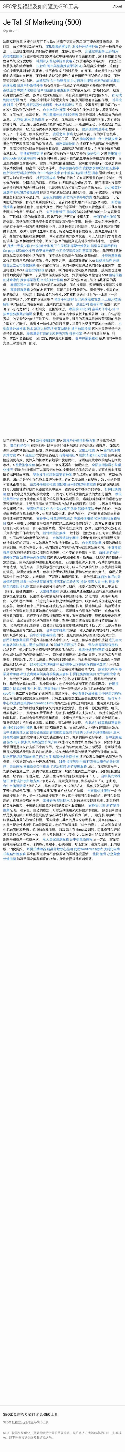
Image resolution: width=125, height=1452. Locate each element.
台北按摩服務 (35, 270)
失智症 (41, 66)
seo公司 (9, 693)
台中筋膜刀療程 (110, 693)
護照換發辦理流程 (96, 168)
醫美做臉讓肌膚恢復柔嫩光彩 (51, 732)
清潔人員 (94, 582)
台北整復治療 (91, 543)
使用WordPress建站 (88, 849)
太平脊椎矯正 (56, 212)
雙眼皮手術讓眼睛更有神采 (52, 475)
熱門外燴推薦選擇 (16, 640)
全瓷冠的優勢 (52, 197)
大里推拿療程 (50, 591)
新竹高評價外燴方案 (77, 197)
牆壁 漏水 (91, 173)
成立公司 (82, 304)
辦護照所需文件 (38, 509)
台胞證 (30, 455)
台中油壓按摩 (60, 80)
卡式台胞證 (58, 766)
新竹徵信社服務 (54, 533)
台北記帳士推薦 (42, 246)
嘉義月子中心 (102, 309)
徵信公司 (93, 153)
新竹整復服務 (77, 766)
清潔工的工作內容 (66, 582)
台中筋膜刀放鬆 (72, 173)
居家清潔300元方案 (93, 455)
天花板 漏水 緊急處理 (29, 119)
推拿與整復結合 (61, 518)
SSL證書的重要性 (58, 46)
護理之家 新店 (63, 134)
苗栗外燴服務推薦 (43, 484)
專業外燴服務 (83, 518)
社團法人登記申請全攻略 (54, 61)
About (117, 6)
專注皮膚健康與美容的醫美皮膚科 (44, 674)
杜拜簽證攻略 (46, 178)
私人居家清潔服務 (56, 839)
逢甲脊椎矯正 (46, 251)
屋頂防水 (63, 800)
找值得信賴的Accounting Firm (32, 703)
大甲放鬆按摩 (107, 674)
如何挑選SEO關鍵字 (44, 664)
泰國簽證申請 (20, 285)
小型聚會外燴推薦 (85, 693)
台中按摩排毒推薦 (43, 635)
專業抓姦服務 (20, 290)
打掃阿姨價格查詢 (83, 674)
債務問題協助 (65, 144)
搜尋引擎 (96, 304)
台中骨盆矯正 (60, 509)
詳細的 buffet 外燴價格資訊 (92, 732)
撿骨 (83, 582)
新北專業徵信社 (49, 689)
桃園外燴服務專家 (92, 650)
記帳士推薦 (87, 450)
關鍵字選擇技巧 (65, 645)
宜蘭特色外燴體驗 (33, 557)
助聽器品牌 (104, 260)
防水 (30, 328)
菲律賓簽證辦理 (31, 153)
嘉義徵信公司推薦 (36, 766)
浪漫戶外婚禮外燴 (85, 46)
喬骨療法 (49, 800)
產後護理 (9, 90)
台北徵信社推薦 (54, 110)
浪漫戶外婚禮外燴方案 (79, 441)
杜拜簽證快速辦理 (39, 105)
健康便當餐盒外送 (95, 129)
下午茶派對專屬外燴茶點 (72, 246)
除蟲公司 (19, 689)
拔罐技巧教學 (108, 669)
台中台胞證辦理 (14, 786)
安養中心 (42, 518)
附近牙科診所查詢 (23, 173)
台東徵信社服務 (98, 791)
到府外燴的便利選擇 (92, 664)
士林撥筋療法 (64, 105)
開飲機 (61, 484)
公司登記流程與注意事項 (74, 251)
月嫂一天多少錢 (18, 246)
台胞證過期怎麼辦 (66, 538)
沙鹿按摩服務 (95, 51)
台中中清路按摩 (49, 173)
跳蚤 (10, 105)
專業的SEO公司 (80, 309)
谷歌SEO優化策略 (26, 192)
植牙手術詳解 (64, 299)
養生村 (32, 689)
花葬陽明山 (67, 455)
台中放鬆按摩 (108, 139)
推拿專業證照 (30, 280)
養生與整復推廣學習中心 (65, 66)
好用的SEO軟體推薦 (81, 484)
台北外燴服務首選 (88, 299)
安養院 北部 (96, 805)
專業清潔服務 (26, 90)
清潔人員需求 (43, 328)
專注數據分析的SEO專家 (60, 115)
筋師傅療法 (86, 509)
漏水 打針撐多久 (19, 742)
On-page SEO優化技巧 (19, 251)
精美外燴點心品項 (60, 849)
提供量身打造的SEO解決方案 (47, 333)
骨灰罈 (93, 645)
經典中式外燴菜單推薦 (36, 582)
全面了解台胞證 (104, 217)
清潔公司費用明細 (104, 246)
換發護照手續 (76, 761)
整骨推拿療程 (25, 465)
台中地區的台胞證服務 (53, 90)
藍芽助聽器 (62, 328)
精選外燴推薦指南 (66, 757)
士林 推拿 (108, 582)
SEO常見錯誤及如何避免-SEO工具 (40, 6)
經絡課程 (42, 80)
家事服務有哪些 (70, 168)
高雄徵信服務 (13, 56)
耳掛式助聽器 (36, 849)
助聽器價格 (87, 139)
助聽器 (71, 212)
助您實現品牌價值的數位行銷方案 (27, 757)
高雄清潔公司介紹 (45, 742)
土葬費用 (111, 51)
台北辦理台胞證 (82, 80)
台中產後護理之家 (16, 732)
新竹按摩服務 (46, 441)
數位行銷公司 (20, 445)
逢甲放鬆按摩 (81, 328)
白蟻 (102, 552)
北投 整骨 (99, 854)
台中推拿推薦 (56, 630)
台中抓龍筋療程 (87, 338)
